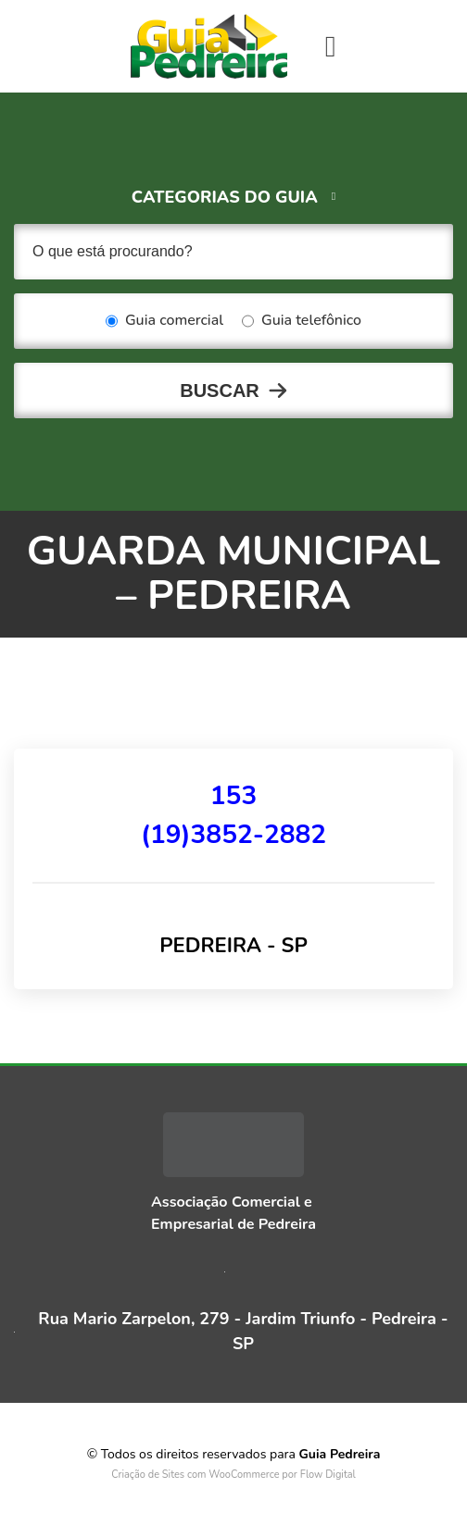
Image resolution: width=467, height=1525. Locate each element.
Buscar (219, 390)
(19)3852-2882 (233, 834)
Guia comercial (164, 321)
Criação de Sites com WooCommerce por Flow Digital (233, 1475)
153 (233, 795)
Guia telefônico (301, 321)
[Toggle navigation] (330, 46)
